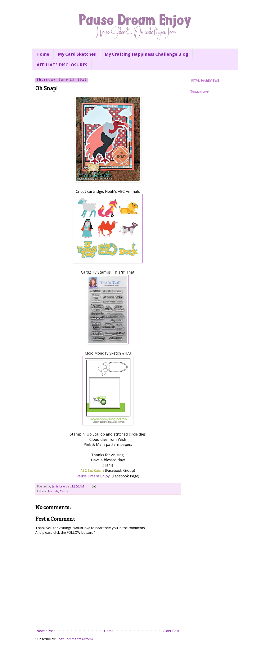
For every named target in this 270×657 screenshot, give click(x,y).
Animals (53, 491)
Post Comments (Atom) (75, 639)
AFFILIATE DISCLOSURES (62, 65)
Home (42, 54)
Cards (64, 491)
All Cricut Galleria (92, 471)
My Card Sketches (77, 54)
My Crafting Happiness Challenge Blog (146, 54)
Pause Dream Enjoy (93, 475)
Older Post (171, 631)
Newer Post (45, 631)
